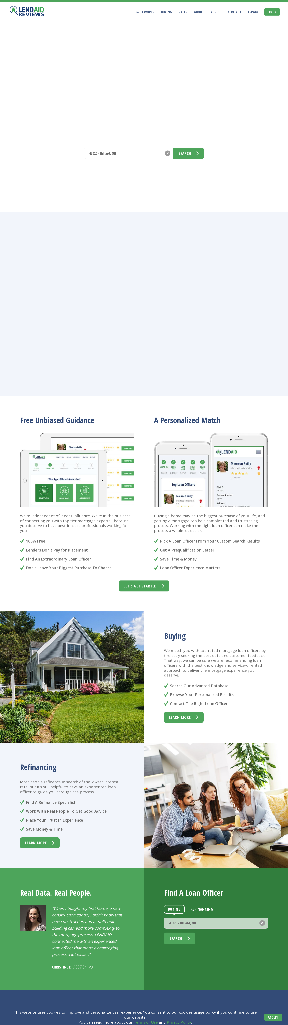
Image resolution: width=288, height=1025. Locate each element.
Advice (216, 12)
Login (272, 12)
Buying (166, 12)
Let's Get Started (140, 586)
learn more (180, 717)
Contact (234, 12)
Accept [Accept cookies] (271, 1017)
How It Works (143, 12)
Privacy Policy (179, 1022)
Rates (183, 12)
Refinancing (122, 139)
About (199, 12)
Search (184, 153)
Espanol (254, 12)
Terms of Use (146, 1022)
